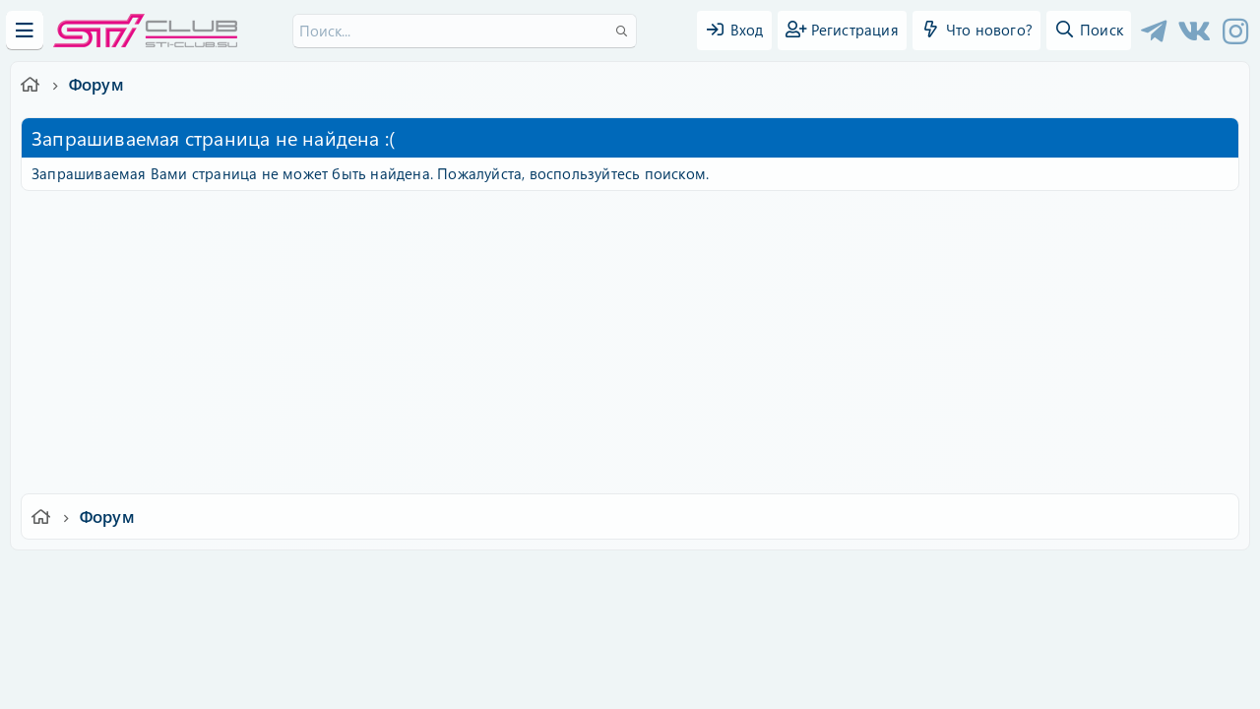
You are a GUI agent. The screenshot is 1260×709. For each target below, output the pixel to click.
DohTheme (681, 682)
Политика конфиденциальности (763, 578)
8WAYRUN (720, 635)
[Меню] (24, 30)
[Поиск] (464, 31)
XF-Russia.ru (89, 620)
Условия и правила (584, 578)
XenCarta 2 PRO (553, 635)
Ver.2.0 (249, 578)
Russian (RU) (342, 578)
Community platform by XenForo (629, 606)
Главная (981, 578)
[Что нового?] (976, 30)
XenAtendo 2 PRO (553, 651)
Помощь (911, 578)
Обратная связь (457, 578)
